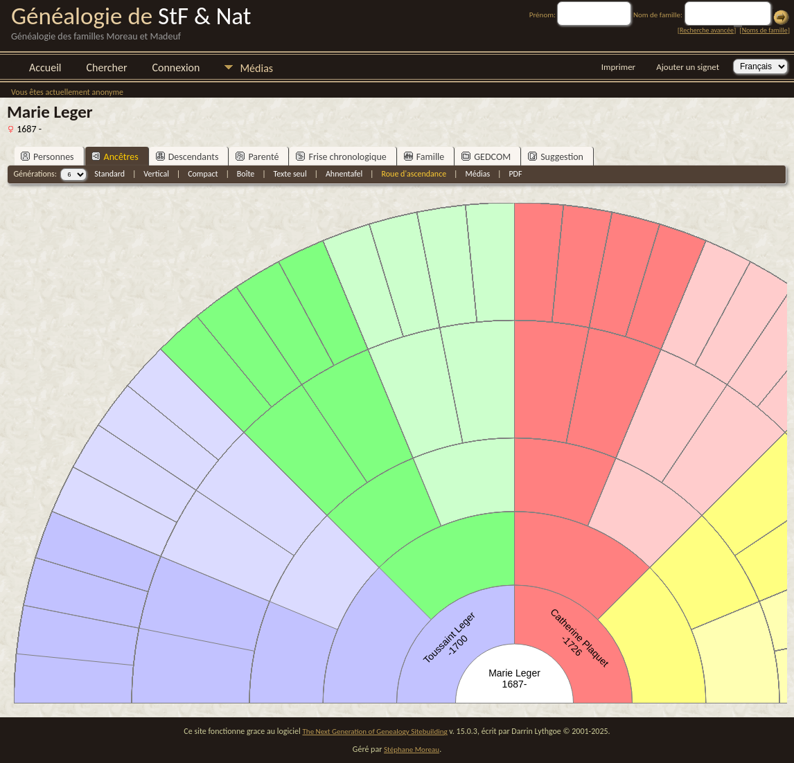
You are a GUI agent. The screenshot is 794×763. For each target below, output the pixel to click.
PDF (515, 174)
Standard (109, 174)
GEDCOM (486, 157)
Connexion (176, 67)
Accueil (45, 67)
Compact (203, 174)
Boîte (245, 174)
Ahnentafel (344, 174)
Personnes (47, 157)
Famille (424, 157)
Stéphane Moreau (411, 749)
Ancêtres (115, 157)
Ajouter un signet (687, 67)
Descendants (187, 157)
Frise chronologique (341, 157)
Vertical (156, 174)
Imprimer (618, 67)
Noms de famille (765, 30)
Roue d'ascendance (413, 174)
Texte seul (290, 174)
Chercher (107, 67)
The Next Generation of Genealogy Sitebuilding (375, 731)
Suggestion (555, 157)
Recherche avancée (707, 30)
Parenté (257, 157)
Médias (256, 68)
